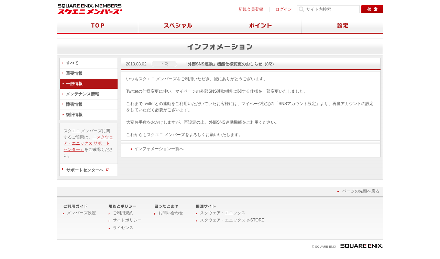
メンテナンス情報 (82, 94)
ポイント (261, 26)
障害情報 (74, 104)
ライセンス (123, 227)
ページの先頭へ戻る (361, 191)
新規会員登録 (251, 9)
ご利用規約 (123, 212)
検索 (372, 9)
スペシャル (179, 26)
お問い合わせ (170, 212)
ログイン (283, 9)
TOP (97, 26)
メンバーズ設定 (81, 212)
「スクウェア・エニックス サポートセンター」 (88, 143)
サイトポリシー (127, 220)
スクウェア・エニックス (222, 212)
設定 (342, 26)
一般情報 (74, 83)
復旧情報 (74, 114)
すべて (72, 63)
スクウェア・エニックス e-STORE (232, 220)
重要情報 (74, 73)
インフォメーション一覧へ (159, 148)
